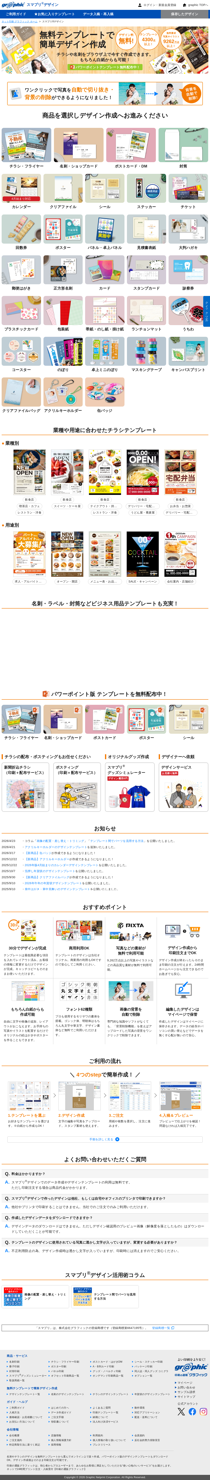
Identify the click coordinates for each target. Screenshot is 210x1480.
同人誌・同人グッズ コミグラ (152, 1371)
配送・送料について (146, 1417)
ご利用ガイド (16, 14)
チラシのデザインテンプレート (111, 1394)
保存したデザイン (184, 14)
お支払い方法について (22, 1421)
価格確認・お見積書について (26, 1417)
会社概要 (14, 1435)
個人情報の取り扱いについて (109, 1440)
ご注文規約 (15, 1440)
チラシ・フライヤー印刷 (65, 1361)
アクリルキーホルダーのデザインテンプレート (56, 847)
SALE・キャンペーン (143, 581)
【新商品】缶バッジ (38, 853)
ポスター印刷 (58, 1366)
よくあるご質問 (102, 1407)
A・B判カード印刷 (103, 1366)
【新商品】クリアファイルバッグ (47, 877)
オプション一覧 (144, 1375)
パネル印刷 (57, 1371)
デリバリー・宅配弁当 (141, 506)
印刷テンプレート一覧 (105, 1412)
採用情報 (56, 1444)
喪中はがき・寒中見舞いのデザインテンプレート (57, 889)
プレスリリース (102, 1444)
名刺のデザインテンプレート (67, 1394)
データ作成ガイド (61, 1412)
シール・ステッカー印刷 (149, 1361)
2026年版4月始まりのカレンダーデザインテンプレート (62, 865)
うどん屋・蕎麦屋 (143, 512)
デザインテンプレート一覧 (24, 1394)
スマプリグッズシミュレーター (28, 1375)
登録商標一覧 (161, 1328)
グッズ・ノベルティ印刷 (107, 1371)
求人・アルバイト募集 (28, 582)
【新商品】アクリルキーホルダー (47, 859)
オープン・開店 (67, 581)
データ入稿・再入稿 (98, 14)
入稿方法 (14, 1412)
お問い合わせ (186, 1387)
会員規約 (140, 1435)
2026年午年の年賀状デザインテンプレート (53, 883)
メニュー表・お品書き (103, 582)
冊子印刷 (14, 1366)
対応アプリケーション (147, 1412)
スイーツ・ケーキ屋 (67, 506)
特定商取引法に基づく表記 (24, 1444)
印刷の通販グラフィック (21, 1465)
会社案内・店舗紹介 (180, 581)
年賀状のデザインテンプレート (152, 1394)
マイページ (185, 1382)
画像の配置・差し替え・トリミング (60, 841)
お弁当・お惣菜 (180, 506)
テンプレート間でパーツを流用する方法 (117, 841)
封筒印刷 (14, 1371)
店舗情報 (56, 1435)
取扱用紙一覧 (17, 1380)
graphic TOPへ (195, 5)
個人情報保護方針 (61, 1440)
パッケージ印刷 (144, 1366)
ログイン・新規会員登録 (157, 5)
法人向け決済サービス (105, 1421)
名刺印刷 (14, 1361)
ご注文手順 (57, 1417)
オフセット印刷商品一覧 (65, 1375)
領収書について (60, 1421)
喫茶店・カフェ (29, 506)
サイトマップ (186, 1396)
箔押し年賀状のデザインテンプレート (50, 871)
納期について (100, 1417)
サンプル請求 (186, 1392)
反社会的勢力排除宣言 (147, 1440)
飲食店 (29, 499)
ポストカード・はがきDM (107, 1361)
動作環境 (140, 1407)
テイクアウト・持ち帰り (103, 506)
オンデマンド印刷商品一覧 (108, 1375)
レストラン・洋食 (29, 512)
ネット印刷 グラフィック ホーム (20, 21)
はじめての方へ (60, 1407)
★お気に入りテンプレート (54, 14)
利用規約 (98, 1435)
